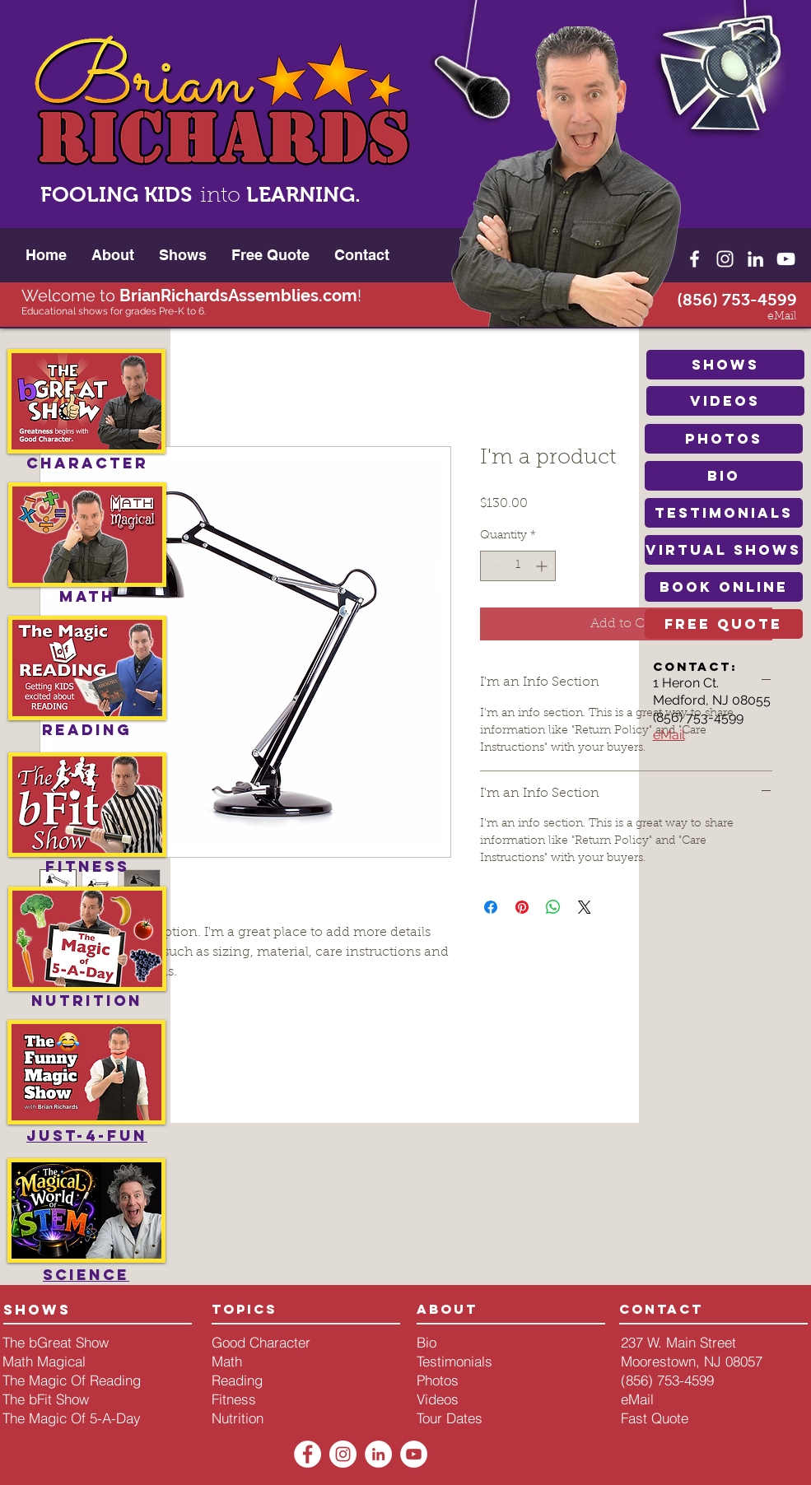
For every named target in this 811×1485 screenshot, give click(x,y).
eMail (669, 734)
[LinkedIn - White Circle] (378, 1454)
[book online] (724, 587)
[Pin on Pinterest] (522, 907)
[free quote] (724, 624)
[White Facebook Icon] (694, 259)
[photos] (724, 439)
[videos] (725, 401)
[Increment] (543, 566)
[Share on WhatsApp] (553, 907)
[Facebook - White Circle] (307, 1454)
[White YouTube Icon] (786, 259)
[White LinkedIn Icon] (755, 259)
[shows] (725, 364)
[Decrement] (492, 566)
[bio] (724, 476)
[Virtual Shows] (724, 550)
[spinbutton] (518, 566)
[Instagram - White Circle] (343, 1454)
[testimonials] (724, 513)
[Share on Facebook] (491, 907)
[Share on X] (584, 907)
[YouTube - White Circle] (413, 1454)
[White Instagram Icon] (725, 259)
